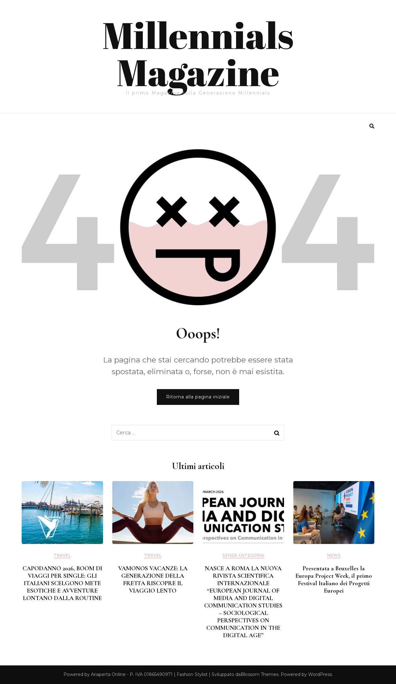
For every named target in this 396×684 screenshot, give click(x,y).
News (334, 555)
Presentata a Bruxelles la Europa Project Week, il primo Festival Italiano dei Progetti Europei (333, 579)
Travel (62, 555)
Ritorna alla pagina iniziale (198, 397)
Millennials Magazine (198, 53)
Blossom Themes (259, 674)
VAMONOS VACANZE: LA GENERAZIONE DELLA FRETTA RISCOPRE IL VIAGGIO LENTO (152, 579)
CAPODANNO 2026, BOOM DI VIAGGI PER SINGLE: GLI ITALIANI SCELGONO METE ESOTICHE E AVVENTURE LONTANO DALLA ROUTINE (62, 583)
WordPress (320, 674)
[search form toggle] (371, 126)
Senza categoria (243, 555)
